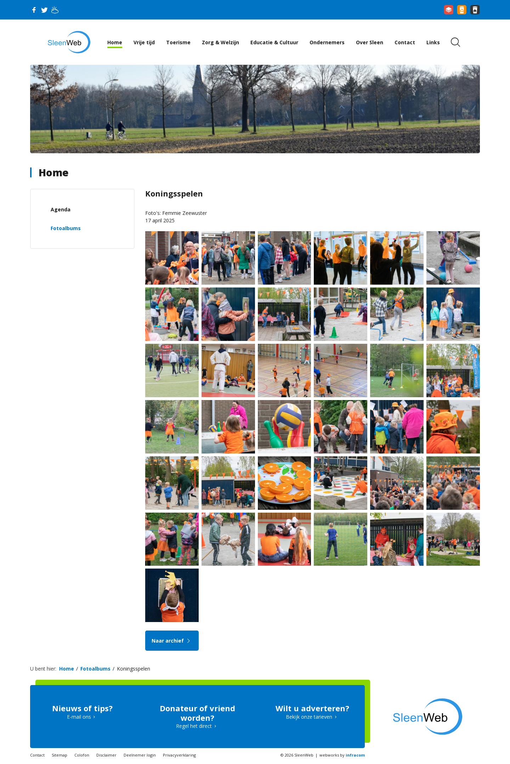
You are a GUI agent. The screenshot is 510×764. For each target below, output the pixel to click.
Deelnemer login (140, 755)
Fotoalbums (66, 228)
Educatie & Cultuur (274, 42)
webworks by (342, 755)
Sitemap (59, 755)
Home (114, 42)
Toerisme (178, 42)
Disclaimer (106, 755)
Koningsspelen (133, 668)
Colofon (81, 755)
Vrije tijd (144, 42)
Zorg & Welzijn (220, 42)
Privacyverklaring (179, 755)
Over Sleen (369, 42)
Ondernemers (327, 42)
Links (433, 42)
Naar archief (172, 640)
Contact (405, 42)
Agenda (60, 209)
